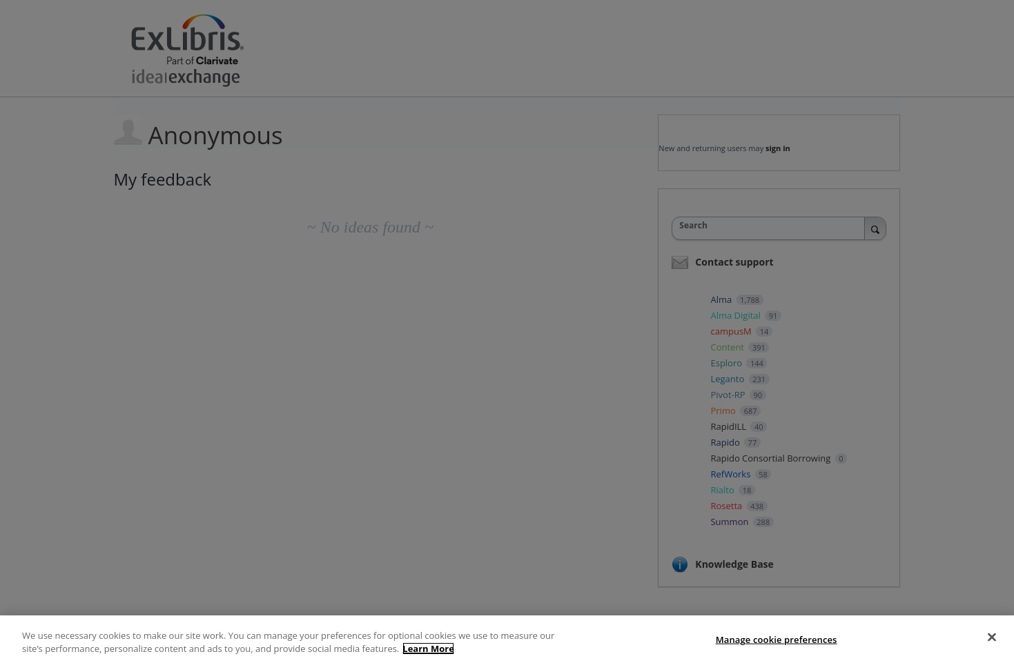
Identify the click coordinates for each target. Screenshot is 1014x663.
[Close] (992, 637)
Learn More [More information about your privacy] (428, 648)
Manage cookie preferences (776, 639)
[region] (507, 639)
